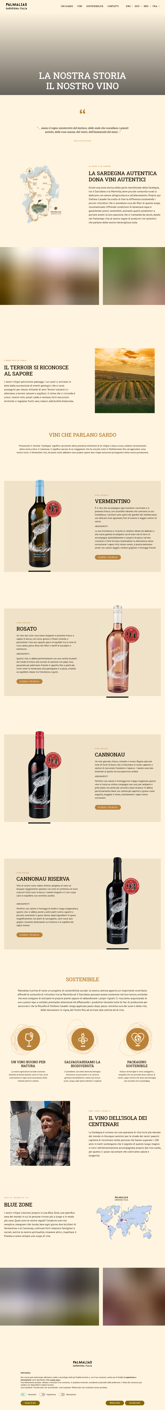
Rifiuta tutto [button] (115, 1403)
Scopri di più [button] (30, 1403)
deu (137, 6)
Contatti (113, 6)
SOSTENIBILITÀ (94, 6)
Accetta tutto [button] (134, 1403)
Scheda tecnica (108, 557)
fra (155, 6)
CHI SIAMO (67, 6)
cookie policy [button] (55, 1380)
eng (128, 6)
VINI (79, 6)
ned (146, 6)
